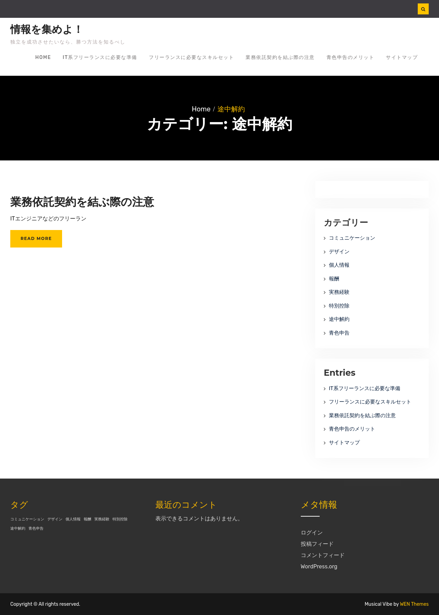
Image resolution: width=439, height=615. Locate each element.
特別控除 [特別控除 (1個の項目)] (120, 519)
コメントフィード (323, 555)
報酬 (334, 279)
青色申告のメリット (351, 57)
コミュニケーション (352, 238)
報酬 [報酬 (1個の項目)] (87, 519)
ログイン (312, 532)
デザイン (339, 252)
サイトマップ (402, 57)
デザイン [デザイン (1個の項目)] (54, 519)
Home (43, 57)
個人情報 (339, 265)
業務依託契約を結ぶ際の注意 (280, 57)
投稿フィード (317, 544)
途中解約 (339, 319)
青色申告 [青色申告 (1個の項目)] (36, 528)
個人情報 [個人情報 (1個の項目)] (73, 519)
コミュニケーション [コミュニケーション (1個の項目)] (27, 519)
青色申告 (339, 333)
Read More (36, 238)
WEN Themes (414, 604)
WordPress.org (319, 566)
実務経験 (339, 292)
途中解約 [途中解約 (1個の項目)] (17, 528)
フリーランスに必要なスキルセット (191, 57)
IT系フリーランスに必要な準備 (100, 57)
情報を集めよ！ (46, 29)
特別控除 (339, 306)
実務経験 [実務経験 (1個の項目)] (101, 519)
